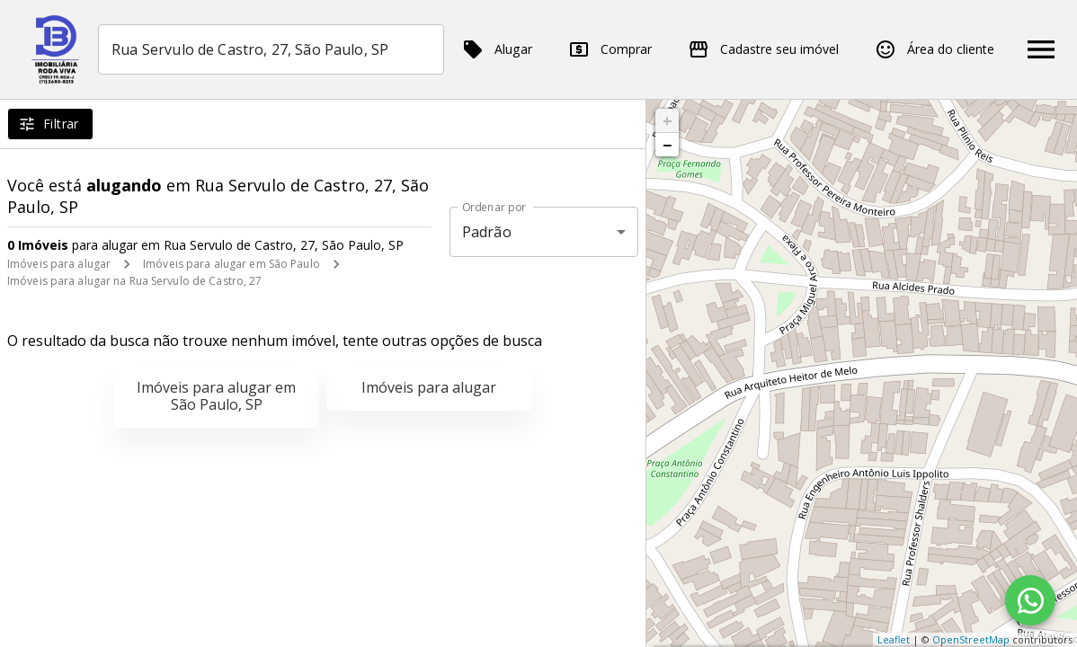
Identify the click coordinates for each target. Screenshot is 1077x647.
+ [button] (667, 120)
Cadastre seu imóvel (763, 49)
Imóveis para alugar (59, 263)
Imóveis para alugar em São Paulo (231, 263)
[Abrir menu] (1041, 49)
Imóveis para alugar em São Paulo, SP (216, 395)
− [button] (667, 144)
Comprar (610, 49)
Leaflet (893, 639)
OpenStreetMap (971, 639)
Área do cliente (934, 49)
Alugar (497, 49)
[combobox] (271, 49)
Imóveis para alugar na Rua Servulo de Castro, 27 (134, 280)
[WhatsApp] (1030, 600)
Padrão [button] (487, 232)
